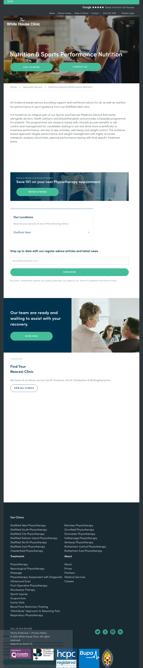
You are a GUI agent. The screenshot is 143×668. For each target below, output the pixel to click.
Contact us (80, 67)
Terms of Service (19, 633)
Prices (68, 568)
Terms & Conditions (89, 281)
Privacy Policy (109, 281)
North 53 (27, 644)
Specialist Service (32, 87)
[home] (23, 21)
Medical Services (74, 577)
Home (13, 87)
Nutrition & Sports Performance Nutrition (70, 87)
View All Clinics (24, 388)
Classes (69, 581)
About (68, 564)
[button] (131, 20)
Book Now (31, 336)
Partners (69, 573)
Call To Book (31, 67)
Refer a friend (37, 192)
